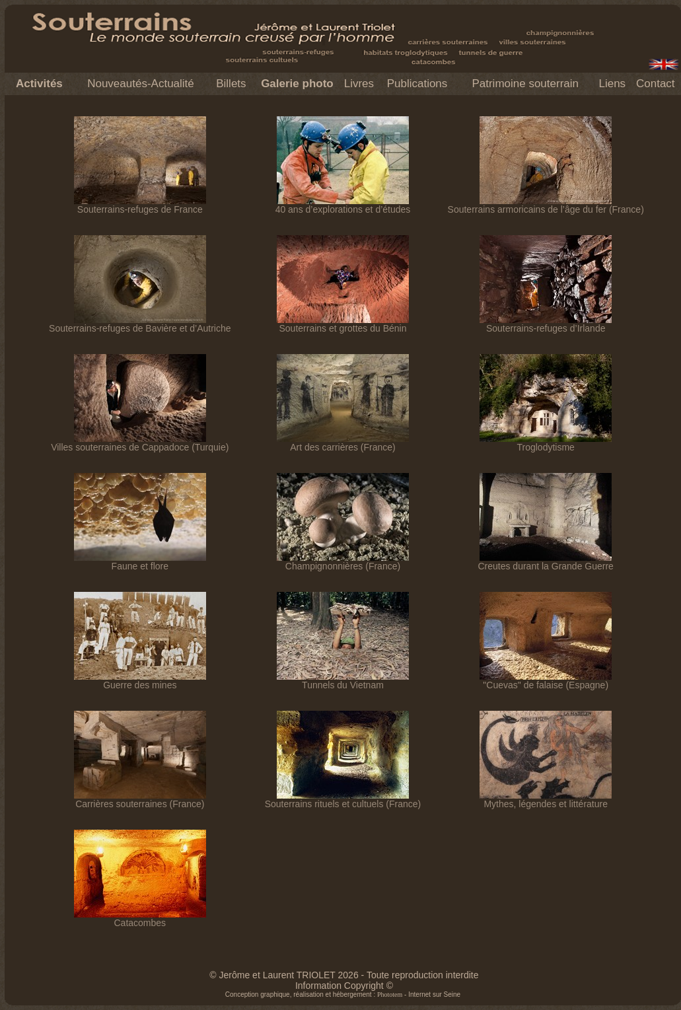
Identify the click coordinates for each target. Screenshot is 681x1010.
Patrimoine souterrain (525, 83)
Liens (612, 83)
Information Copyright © (344, 985)
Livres (359, 83)
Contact (655, 83)
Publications (417, 83)
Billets (231, 83)
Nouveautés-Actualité (140, 83)
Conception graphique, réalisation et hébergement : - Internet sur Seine (342, 994)
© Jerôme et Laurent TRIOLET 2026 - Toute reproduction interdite (343, 975)
